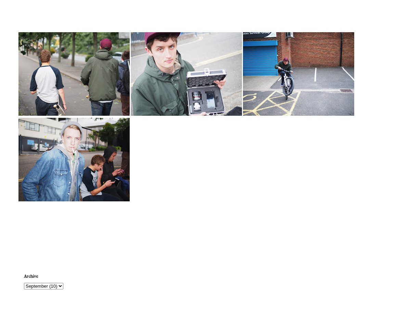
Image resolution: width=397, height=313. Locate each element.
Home (199, 233)
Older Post (365, 233)
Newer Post (32, 233)
